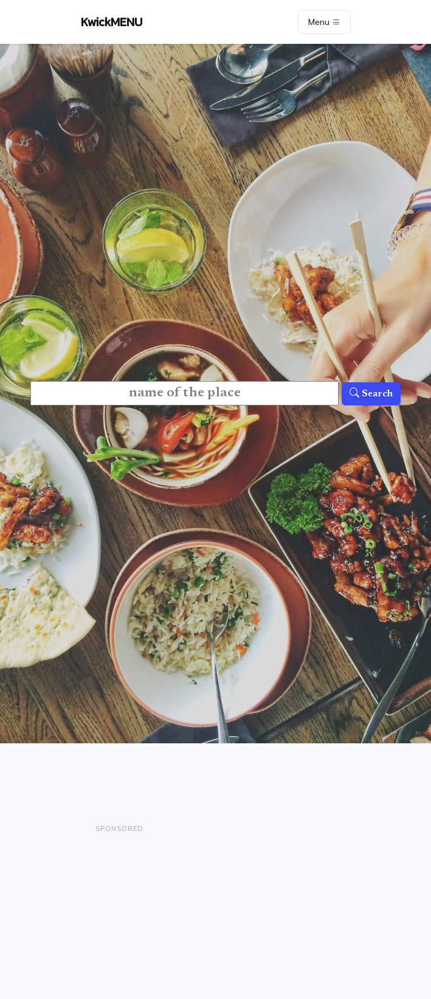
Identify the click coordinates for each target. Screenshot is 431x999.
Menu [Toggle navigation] (324, 21)
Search (371, 394)
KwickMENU (111, 22)
